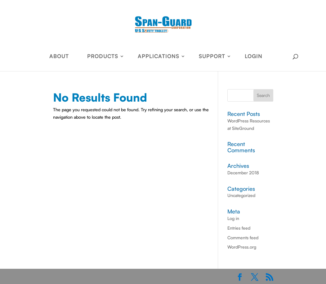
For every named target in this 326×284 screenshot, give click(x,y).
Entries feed (238, 228)
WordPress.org (241, 247)
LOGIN (253, 56)
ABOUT (59, 56)
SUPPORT (212, 56)
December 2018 (243, 172)
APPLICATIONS (158, 56)
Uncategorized (241, 195)
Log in (233, 218)
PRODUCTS (102, 56)
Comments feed (242, 237)
